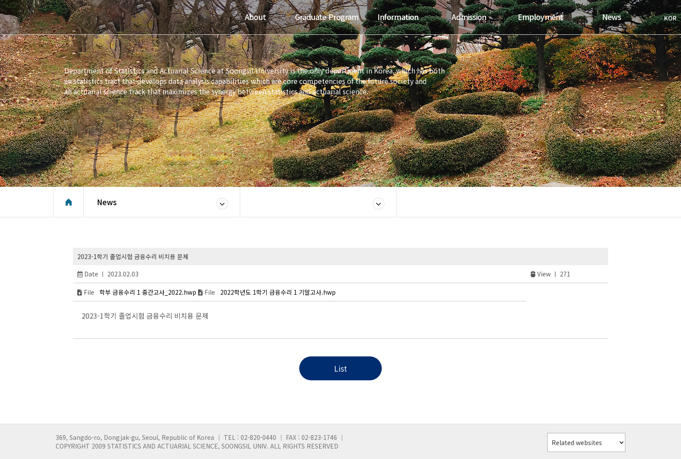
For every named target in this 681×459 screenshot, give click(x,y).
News (107, 201)
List (340, 368)
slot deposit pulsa (115, 325)
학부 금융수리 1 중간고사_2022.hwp (147, 292)
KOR (666, 17)
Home (68, 202)
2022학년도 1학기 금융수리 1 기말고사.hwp (278, 292)
